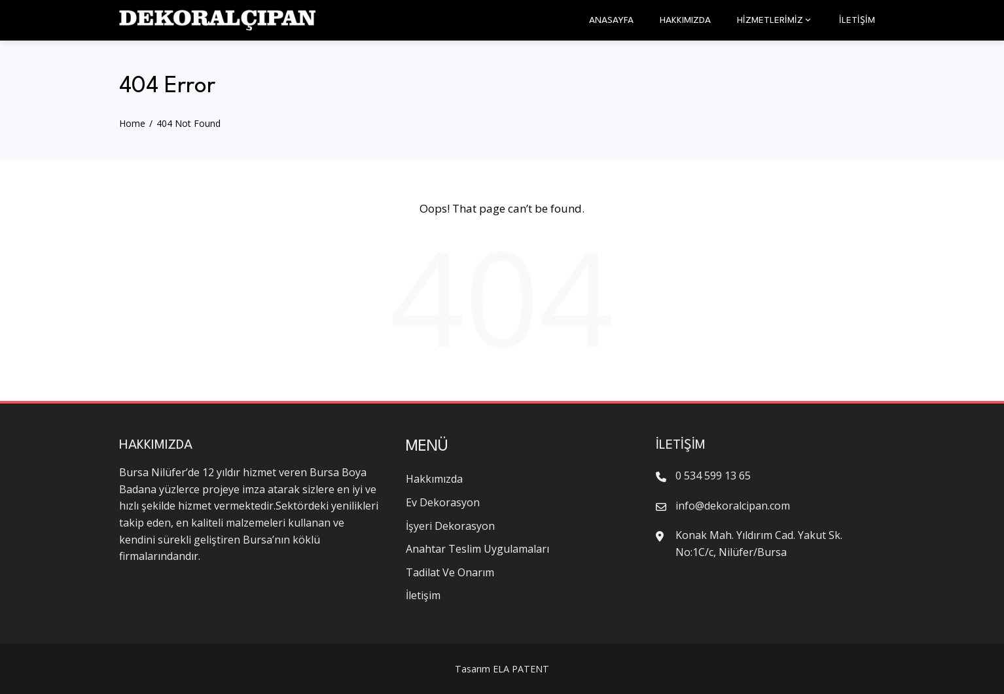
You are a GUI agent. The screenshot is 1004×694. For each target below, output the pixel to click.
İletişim (857, 20)
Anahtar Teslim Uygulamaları (477, 549)
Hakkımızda (685, 20)
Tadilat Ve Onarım (450, 572)
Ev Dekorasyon (443, 502)
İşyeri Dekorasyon (450, 526)
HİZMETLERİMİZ (775, 20)
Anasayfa (611, 20)
